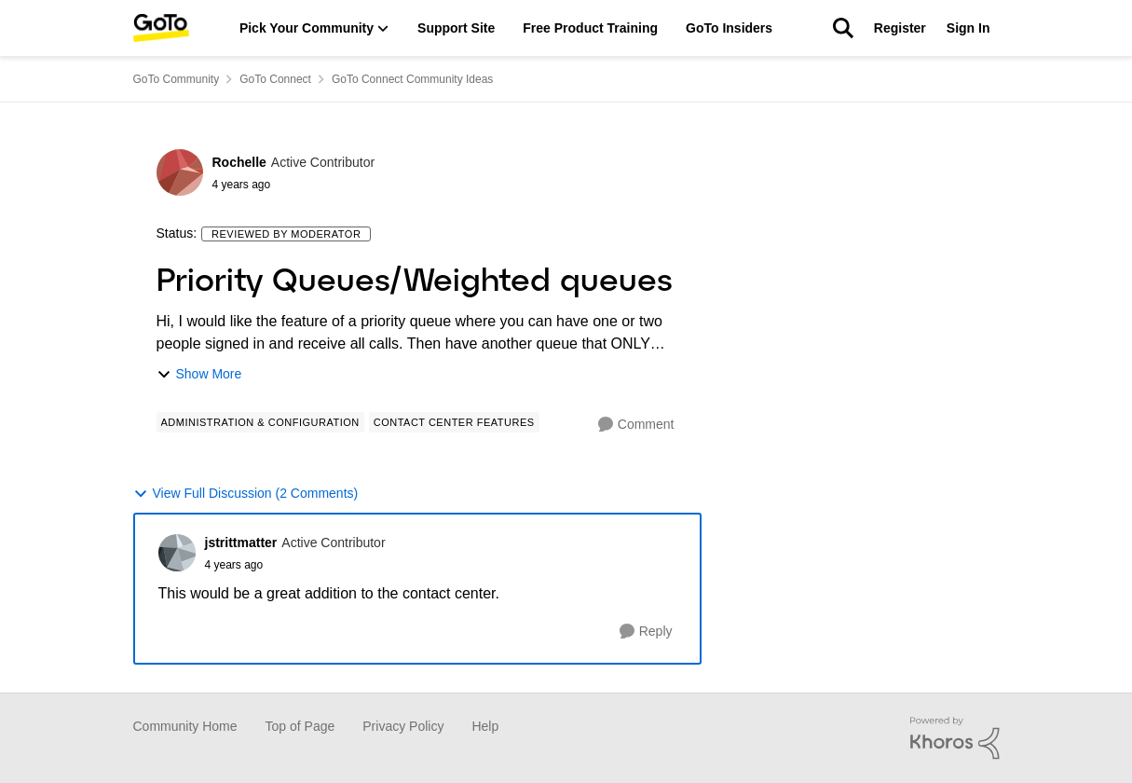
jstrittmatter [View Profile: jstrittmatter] (241, 542)
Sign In (968, 28)
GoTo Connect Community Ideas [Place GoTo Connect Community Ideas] (412, 79)
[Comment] (636, 424)
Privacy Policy (402, 726)
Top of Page (300, 726)
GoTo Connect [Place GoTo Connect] (275, 79)
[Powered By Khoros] (955, 738)
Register (900, 28)
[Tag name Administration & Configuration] (260, 422)
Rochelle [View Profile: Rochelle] (239, 162)
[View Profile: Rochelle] (180, 172)
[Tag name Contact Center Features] (454, 422)
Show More (199, 374)
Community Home (185, 726)
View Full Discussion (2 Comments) (246, 493)
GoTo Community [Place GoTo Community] (176, 79)
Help (484, 726)
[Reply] (646, 631)
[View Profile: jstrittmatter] (177, 552)
